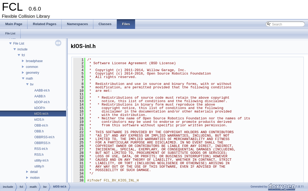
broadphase (34, 61)
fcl (23, 55)
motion (35, 178)
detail (34, 172)
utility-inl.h (41, 160)
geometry (32, 73)
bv (32, 84)
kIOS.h (39, 119)
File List (18, 43)
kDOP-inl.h (42, 102)
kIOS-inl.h (41, 114)
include (22, 49)
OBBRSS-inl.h (44, 137)
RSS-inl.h (41, 149)
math (29, 78)
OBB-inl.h (41, 125)
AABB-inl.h (42, 90)
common (32, 67)
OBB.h (39, 131)
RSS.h (39, 155)
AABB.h (39, 96)
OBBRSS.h (42, 143)
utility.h (39, 166)
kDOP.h (39, 108)
